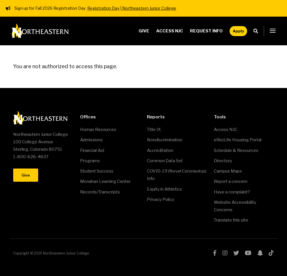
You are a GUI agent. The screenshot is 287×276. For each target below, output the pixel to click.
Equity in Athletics (164, 189)
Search (257, 31)
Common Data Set (165, 160)
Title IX (154, 129)
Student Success (96, 171)
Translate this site (231, 220)
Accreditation (160, 150)
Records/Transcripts (100, 192)
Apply (238, 31)
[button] (273, 31)
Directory (223, 160)
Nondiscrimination (164, 139)
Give (144, 31)
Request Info (206, 31)
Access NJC (169, 31)
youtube (248, 253)
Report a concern (230, 181)
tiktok (271, 253)
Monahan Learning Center (105, 181)
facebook (215, 253)
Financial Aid (92, 150)
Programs (90, 160)
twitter (236, 253)
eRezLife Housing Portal (237, 139)
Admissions (91, 139)
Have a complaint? (232, 192)
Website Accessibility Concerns (235, 206)
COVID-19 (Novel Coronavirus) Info (176, 175)
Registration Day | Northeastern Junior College (131, 8)
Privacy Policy (160, 199)
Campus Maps (228, 171)
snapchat (260, 253)
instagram (225, 253)
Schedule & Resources (236, 150)
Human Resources (98, 129)
